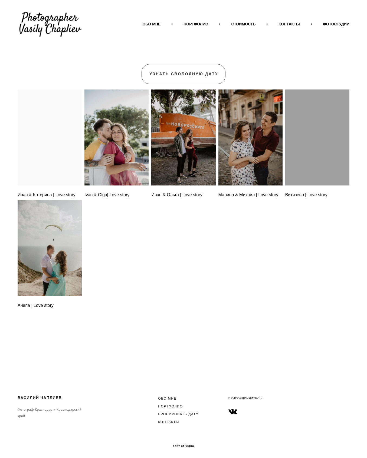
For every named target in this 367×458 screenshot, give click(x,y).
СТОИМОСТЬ (281, 29)
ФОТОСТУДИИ (336, 36)
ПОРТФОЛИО (233, 29)
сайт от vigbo (183, 445)
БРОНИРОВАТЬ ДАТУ (178, 413)
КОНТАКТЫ (326, 29)
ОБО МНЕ (189, 29)
